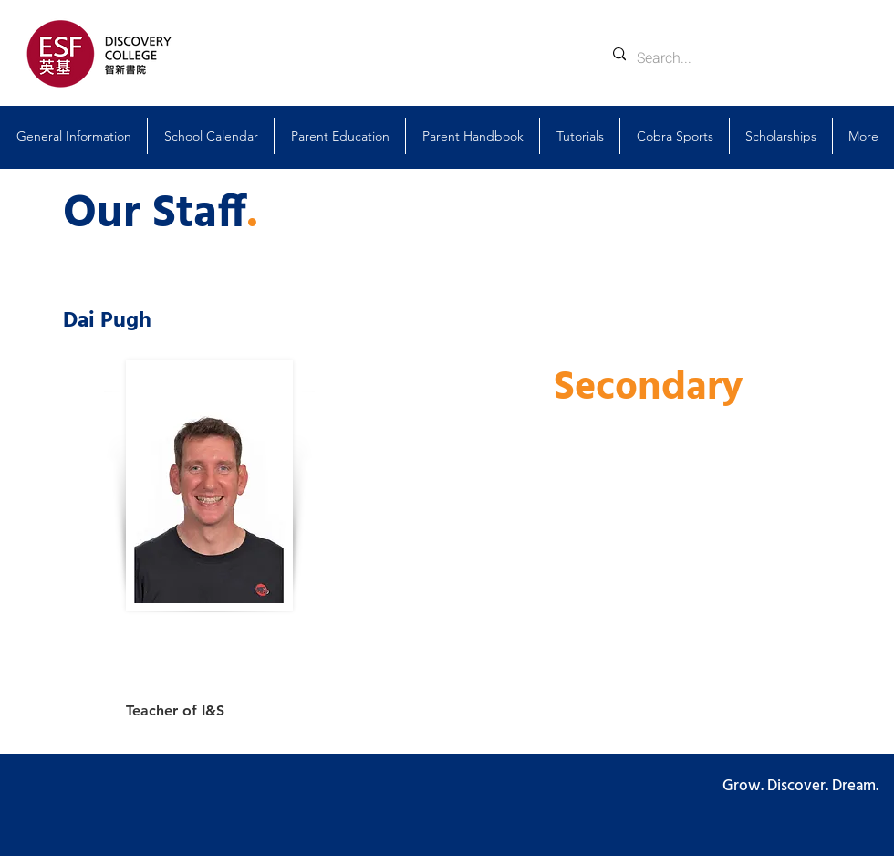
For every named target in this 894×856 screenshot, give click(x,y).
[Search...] (738, 58)
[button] (73, 136)
